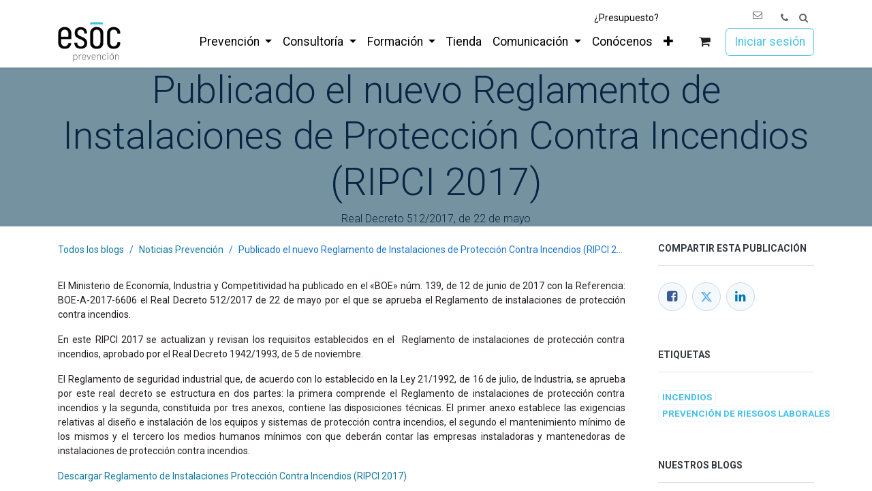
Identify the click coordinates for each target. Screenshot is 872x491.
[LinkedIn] (740, 296)
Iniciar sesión (769, 41)
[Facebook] (672, 296)
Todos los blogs (91, 249)
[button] (803, 18)
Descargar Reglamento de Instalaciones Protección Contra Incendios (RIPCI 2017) (232, 476)
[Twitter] (706, 296)
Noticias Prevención (181, 249)
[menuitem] (235, 41)
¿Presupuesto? (626, 17)
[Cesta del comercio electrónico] (704, 42)
